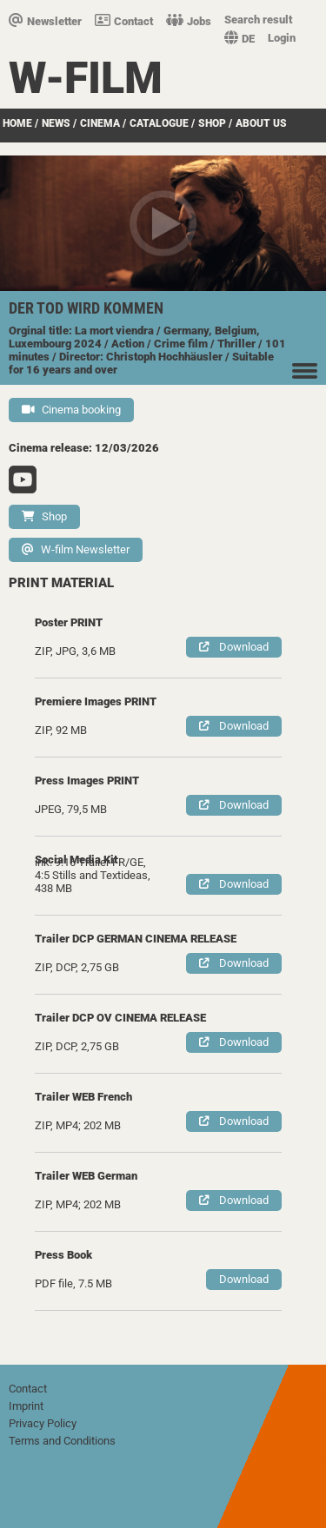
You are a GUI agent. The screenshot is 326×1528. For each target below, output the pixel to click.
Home (17, 123)
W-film (86, 78)
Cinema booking (71, 409)
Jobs (188, 21)
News (56, 123)
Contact (124, 21)
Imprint (26, 1405)
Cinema (100, 123)
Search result (258, 19)
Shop (212, 123)
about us (261, 123)
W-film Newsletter (76, 549)
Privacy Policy (43, 1423)
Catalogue (159, 123)
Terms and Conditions (62, 1440)
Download (234, 646)
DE (239, 38)
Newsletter (45, 21)
